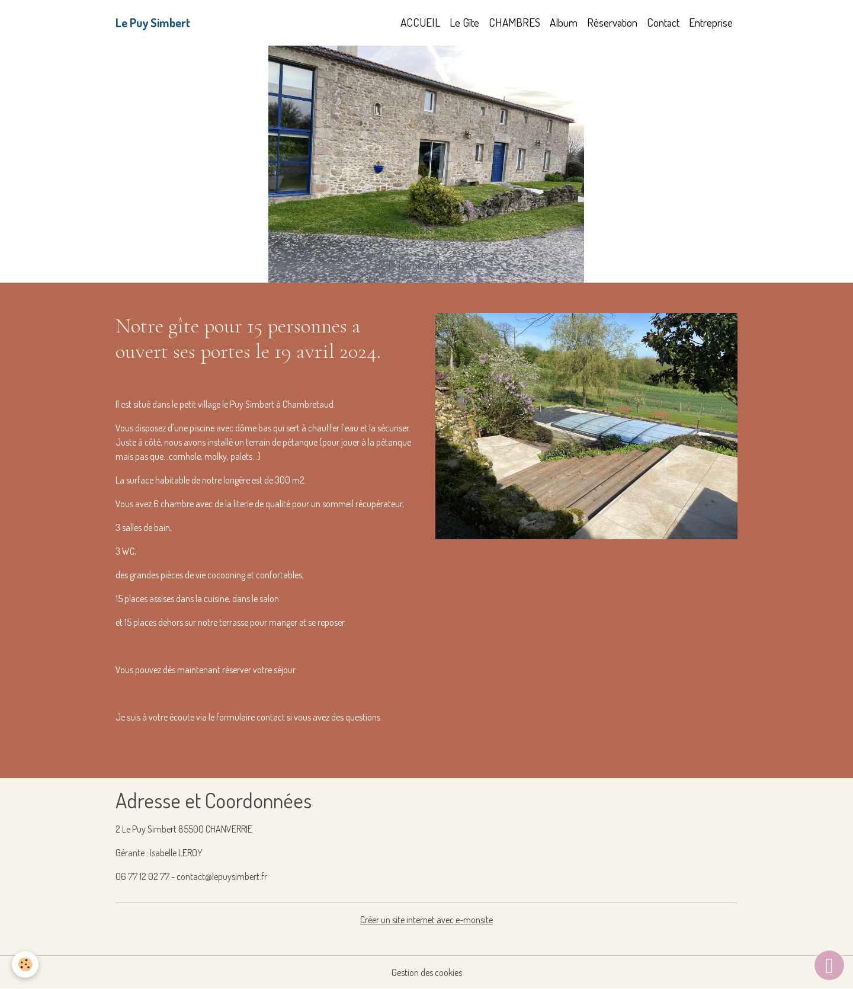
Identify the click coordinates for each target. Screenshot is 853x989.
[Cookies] (25, 964)
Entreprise (711, 22)
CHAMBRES (514, 22)
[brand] (153, 22)
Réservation (612, 22)
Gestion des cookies (427, 972)
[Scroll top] (829, 965)
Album (564, 22)
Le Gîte (464, 22)
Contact (663, 22)
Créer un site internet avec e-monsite (426, 920)
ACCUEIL (420, 22)
